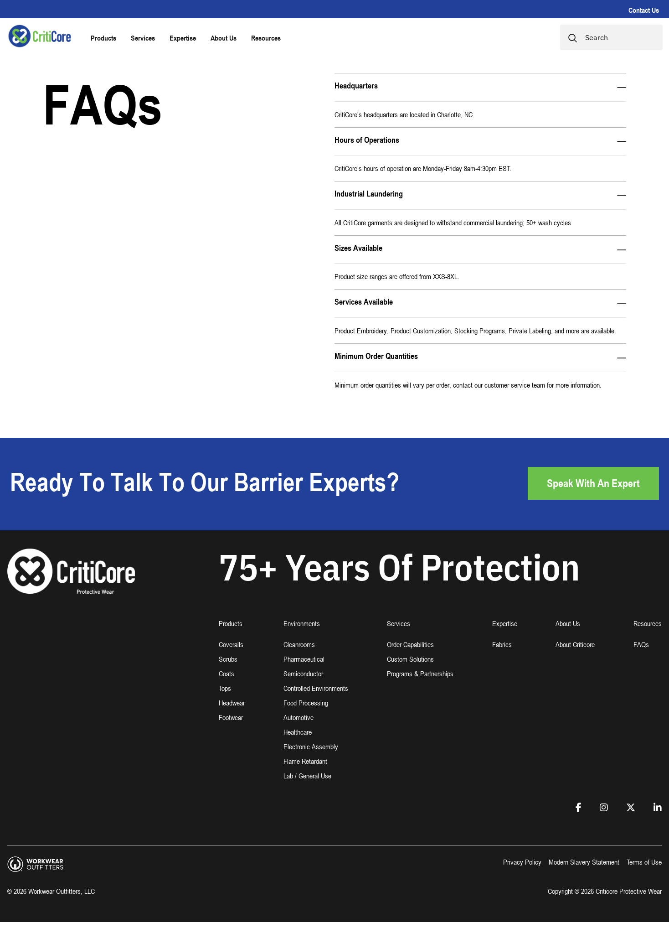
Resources (266, 37)
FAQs (641, 644)
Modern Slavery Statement (584, 861)
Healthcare (297, 731)
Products (103, 37)
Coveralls (231, 644)
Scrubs (228, 658)
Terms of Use (644, 861)
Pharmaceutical (303, 658)
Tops (225, 688)
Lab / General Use (307, 775)
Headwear (232, 702)
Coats (226, 673)
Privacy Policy (522, 861)
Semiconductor (303, 673)
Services (143, 37)
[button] (232, 629)
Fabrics (502, 644)
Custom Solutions (410, 658)
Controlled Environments (315, 688)
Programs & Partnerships (420, 673)
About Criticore (575, 644)
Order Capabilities (410, 644)
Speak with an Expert (593, 483)
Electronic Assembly (310, 746)
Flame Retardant (305, 761)
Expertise (183, 37)
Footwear (231, 717)
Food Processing (305, 702)
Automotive (298, 717)
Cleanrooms (299, 644)
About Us (224, 37)
